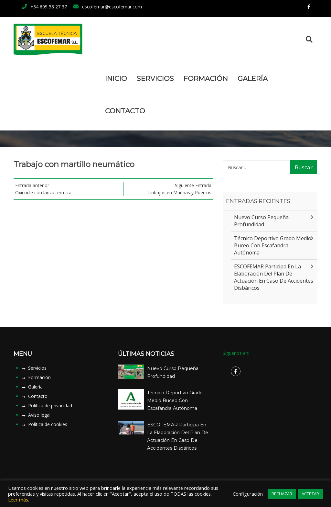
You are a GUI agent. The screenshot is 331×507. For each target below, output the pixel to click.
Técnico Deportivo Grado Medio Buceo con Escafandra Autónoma (272, 245)
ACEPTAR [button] (310, 494)
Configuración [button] (248, 494)
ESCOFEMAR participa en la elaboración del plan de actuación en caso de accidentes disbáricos (273, 277)
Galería (253, 78)
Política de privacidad (50, 405)
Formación (206, 78)
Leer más (18, 499)
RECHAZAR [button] (282, 494)
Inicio (116, 78)
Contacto (125, 111)
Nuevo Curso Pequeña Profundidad (261, 221)
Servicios (155, 78)
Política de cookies (47, 424)
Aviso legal (39, 415)
